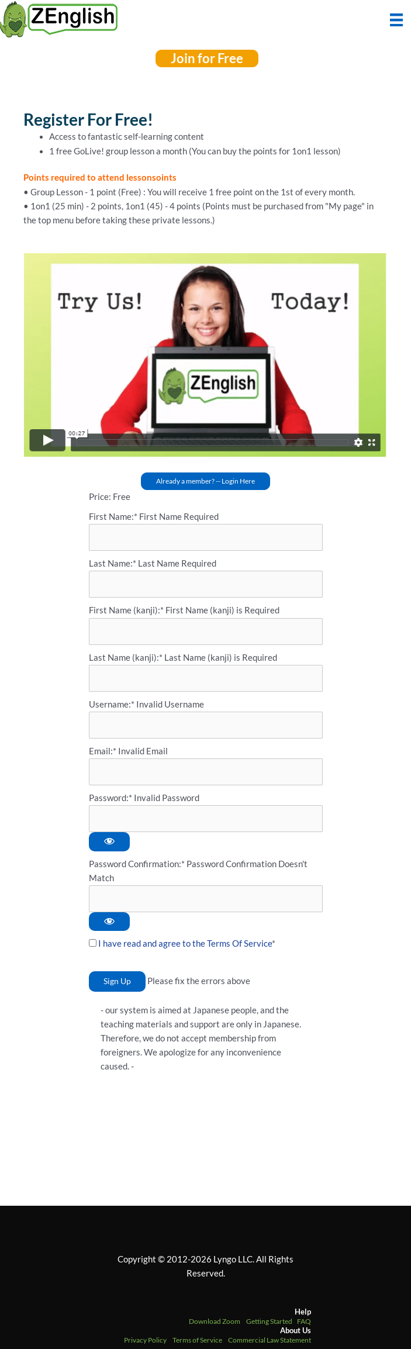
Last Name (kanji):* (126, 658)
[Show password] (109, 841)
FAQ (304, 1321)
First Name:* (113, 517)
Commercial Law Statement (269, 1340)
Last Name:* (112, 563)
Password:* (110, 798)
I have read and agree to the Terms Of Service (185, 943)
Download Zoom (214, 1321)
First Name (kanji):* (127, 610)
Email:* (102, 751)
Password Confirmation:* (137, 864)
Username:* (111, 704)
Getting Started (269, 1321)
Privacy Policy (145, 1340)
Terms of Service (197, 1340)
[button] (207, 58)
